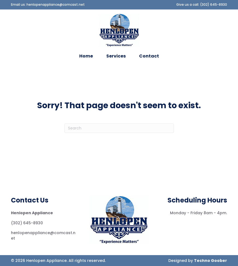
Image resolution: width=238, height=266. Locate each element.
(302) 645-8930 (213, 4)
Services (116, 56)
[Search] (119, 128)
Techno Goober (210, 260)
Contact (149, 56)
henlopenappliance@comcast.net (56, 4)
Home (86, 56)
